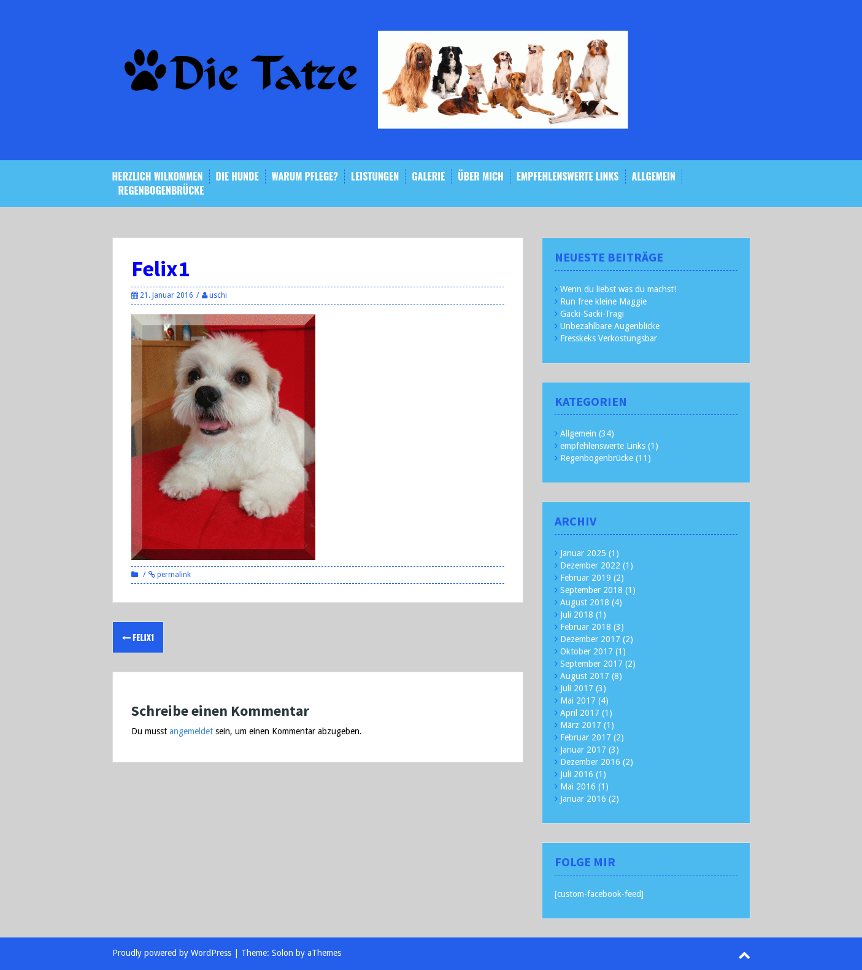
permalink (173, 574)
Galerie (428, 176)
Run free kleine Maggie (603, 301)
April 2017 (579, 713)
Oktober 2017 (586, 651)
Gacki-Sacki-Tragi (592, 314)
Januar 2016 (583, 799)
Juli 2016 (576, 774)
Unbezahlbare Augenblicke (610, 326)
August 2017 (584, 676)
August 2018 (584, 602)
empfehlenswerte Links (568, 176)
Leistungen (375, 176)
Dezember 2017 (590, 639)
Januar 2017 (583, 750)
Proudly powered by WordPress (171, 953)
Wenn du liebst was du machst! (618, 289)
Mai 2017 (578, 700)
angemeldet (191, 731)
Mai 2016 (578, 786)
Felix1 (138, 636)
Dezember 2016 (590, 762)
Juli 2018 (576, 614)
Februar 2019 (585, 578)
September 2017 (591, 664)
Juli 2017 (576, 688)
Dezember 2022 (590, 565)
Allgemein (653, 176)
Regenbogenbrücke (161, 191)
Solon (282, 953)
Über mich (481, 176)
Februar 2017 (585, 737)
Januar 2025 (583, 553)
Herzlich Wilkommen (157, 176)
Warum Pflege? (305, 176)
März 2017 (580, 725)
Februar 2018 (585, 627)
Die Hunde (237, 176)
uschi (218, 295)
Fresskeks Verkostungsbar (608, 338)
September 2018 (591, 590)
